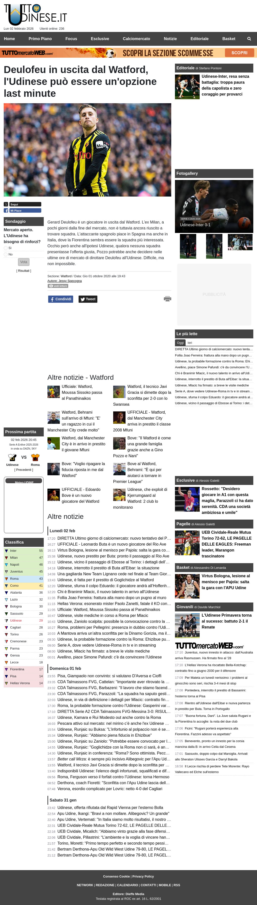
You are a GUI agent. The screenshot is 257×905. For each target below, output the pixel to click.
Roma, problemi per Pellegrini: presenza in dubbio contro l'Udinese (116, 627)
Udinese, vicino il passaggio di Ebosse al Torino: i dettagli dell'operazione (121, 562)
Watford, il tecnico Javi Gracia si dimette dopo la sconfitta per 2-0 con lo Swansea (129, 765)
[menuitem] (249, 39)
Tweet (88, 299)
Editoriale (185, 68)
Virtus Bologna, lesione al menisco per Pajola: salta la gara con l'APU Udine (124, 550)
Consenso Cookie (116, 876)
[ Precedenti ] (23, 470)
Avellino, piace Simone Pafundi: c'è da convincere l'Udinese (109, 657)
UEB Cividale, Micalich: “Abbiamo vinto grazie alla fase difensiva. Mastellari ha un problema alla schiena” (149, 831)
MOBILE (165, 885)
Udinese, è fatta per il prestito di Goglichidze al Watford (106, 580)
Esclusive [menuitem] (100, 39)
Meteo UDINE (24, 482)
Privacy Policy (143, 876)
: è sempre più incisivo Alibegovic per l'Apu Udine (115, 759)
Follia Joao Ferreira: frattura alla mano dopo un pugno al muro (112, 598)
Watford (66, 276)
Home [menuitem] (9, 39)
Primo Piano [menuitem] (40, 39)
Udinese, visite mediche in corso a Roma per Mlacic (103, 615)
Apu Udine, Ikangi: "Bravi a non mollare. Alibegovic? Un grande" (113, 813)
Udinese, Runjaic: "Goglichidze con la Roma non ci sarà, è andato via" (119, 747)
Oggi (180, 343)
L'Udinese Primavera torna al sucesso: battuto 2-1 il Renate (227, 621)
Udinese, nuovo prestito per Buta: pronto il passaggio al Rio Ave (113, 556)
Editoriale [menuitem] (200, 39)
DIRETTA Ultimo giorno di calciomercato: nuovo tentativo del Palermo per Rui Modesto (133, 538)
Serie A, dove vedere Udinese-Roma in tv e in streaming (107, 645)
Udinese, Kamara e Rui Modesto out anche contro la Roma (109, 717)
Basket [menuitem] (228, 39)
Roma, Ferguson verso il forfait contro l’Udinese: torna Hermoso (114, 777)
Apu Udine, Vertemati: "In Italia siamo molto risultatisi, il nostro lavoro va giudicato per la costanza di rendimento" (156, 819)
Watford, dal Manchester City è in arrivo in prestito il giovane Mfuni (83, 444)
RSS (177, 885)
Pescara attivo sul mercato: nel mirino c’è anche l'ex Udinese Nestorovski (122, 723)
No (11, 254)
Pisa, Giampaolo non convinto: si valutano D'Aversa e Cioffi (109, 676)
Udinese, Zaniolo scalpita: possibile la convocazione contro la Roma (117, 621)
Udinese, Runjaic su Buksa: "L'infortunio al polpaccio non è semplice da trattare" (128, 729)
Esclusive (185, 480)
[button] (23, 262)
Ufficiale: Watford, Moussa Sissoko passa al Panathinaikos (82, 392)
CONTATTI (148, 885)
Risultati (23, 271)
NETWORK (85, 885)
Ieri (190, 343)
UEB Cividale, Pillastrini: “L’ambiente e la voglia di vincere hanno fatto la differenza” (130, 837)
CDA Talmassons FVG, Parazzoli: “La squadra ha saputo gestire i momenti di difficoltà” (133, 694)
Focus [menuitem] (71, 39)
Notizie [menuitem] (170, 39)
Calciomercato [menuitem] (136, 39)
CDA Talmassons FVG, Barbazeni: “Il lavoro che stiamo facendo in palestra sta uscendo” (135, 688)
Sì (10, 248)
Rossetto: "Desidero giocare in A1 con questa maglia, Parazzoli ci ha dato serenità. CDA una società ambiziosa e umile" (227, 501)
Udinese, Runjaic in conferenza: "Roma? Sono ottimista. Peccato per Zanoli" (124, 753)
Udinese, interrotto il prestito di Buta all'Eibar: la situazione (108, 568)
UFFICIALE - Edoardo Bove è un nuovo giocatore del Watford (81, 495)
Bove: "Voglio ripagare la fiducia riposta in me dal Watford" (83, 470)
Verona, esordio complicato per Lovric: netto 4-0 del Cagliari (110, 789)
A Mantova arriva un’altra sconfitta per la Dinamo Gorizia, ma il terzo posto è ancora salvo (135, 633)
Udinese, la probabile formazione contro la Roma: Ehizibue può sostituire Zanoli (127, 639)
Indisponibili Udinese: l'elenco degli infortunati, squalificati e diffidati (116, 771)
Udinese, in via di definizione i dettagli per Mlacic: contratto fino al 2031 (120, 700)
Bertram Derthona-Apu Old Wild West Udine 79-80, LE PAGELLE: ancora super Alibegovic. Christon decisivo (153, 855)
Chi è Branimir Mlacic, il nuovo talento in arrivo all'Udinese (108, 592)
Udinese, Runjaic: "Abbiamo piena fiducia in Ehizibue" (105, 735)
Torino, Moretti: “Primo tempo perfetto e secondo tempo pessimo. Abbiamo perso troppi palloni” (140, 843)
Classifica (14, 542)
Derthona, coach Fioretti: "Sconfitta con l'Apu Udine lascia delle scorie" (119, 783)
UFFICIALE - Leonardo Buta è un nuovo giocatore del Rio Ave (112, 544)
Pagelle (183, 524)
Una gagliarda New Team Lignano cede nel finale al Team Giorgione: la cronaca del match (136, 574)
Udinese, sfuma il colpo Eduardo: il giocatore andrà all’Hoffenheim (115, 586)
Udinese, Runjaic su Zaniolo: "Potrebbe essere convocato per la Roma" (120, 741)
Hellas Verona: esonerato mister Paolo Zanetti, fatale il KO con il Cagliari (121, 604)
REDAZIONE (105, 885)
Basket (182, 567)
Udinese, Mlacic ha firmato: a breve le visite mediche (104, 651)
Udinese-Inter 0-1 (195, 225)
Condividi (60, 299)
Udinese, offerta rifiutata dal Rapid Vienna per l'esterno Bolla (110, 807)
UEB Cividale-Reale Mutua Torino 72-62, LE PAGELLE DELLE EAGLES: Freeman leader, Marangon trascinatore (157, 825)
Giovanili (184, 607)
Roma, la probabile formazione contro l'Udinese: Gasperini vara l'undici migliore (127, 706)
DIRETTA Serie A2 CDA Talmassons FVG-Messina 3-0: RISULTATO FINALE (125, 711)
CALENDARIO (127, 885)
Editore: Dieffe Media (128, 894)
